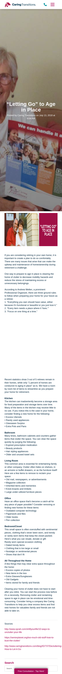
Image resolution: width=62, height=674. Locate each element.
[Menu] (52, 4)
